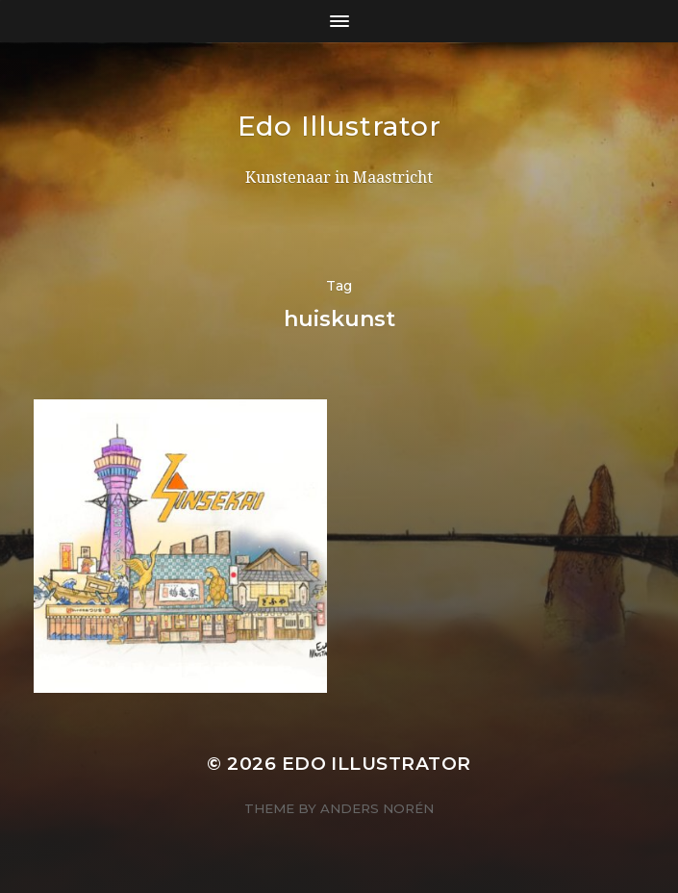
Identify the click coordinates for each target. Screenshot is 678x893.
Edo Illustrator (339, 126)
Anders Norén (377, 808)
